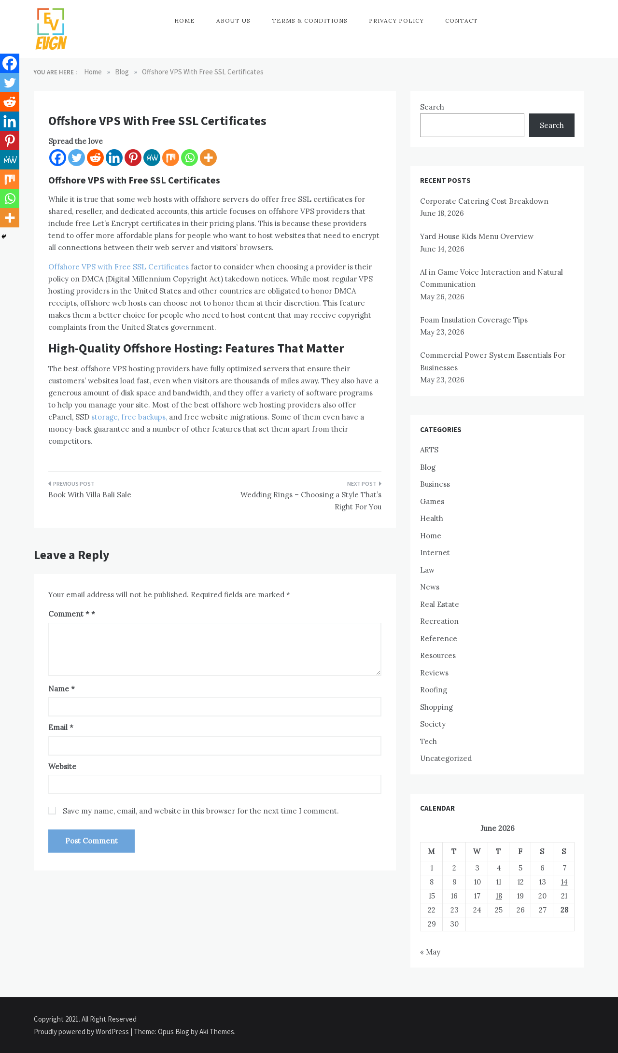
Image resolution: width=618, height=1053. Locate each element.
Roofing (433, 689)
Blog (427, 467)
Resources (438, 655)
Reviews (434, 672)
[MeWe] (151, 157)
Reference (438, 638)
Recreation (439, 621)
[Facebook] (57, 157)
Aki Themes (216, 1031)
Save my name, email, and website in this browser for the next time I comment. (201, 810)
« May (430, 951)
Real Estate (439, 604)
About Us (233, 20)
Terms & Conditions (310, 20)
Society (433, 724)
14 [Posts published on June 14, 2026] (564, 881)
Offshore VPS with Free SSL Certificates (118, 266)
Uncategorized (446, 758)
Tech (428, 741)
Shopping (436, 707)
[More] (208, 157)
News (429, 586)
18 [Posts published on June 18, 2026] (499, 895)
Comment (68, 613)
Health (431, 518)
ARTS (429, 449)
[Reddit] (95, 157)
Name (61, 688)
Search (432, 107)
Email (60, 727)
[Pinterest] (133, 157)
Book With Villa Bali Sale (89, 494)
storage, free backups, (128, 416)
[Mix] (170, 157)
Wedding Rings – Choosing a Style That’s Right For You (310, 501)
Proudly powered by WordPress (82, 1031)
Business (435, 484)
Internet (435, 552)
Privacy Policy (396, 20)
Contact (461, 20)
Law (427, 570)
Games (432, 501)
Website (62, 766)
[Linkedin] (114, 157)
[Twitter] (76, 157)
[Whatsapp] (189, 157)
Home (184, 20)
